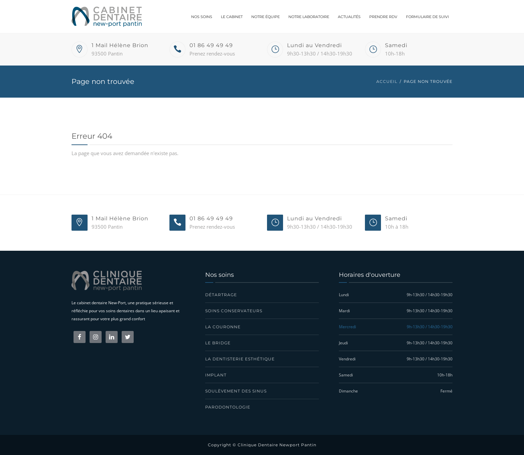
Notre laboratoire (308, 16)
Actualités (349, 16)
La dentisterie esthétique (240, 358)
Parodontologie (227, 407)
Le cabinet (232, 16)
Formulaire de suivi (427, 16)
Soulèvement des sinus (236, 390)
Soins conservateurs (233, 310)
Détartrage (221, 294)
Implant (216, 374)
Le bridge (218, 342)
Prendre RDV (383, 16)
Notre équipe (265, 16)
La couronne (223, 326)
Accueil (386, 81)
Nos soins (201, 16)
